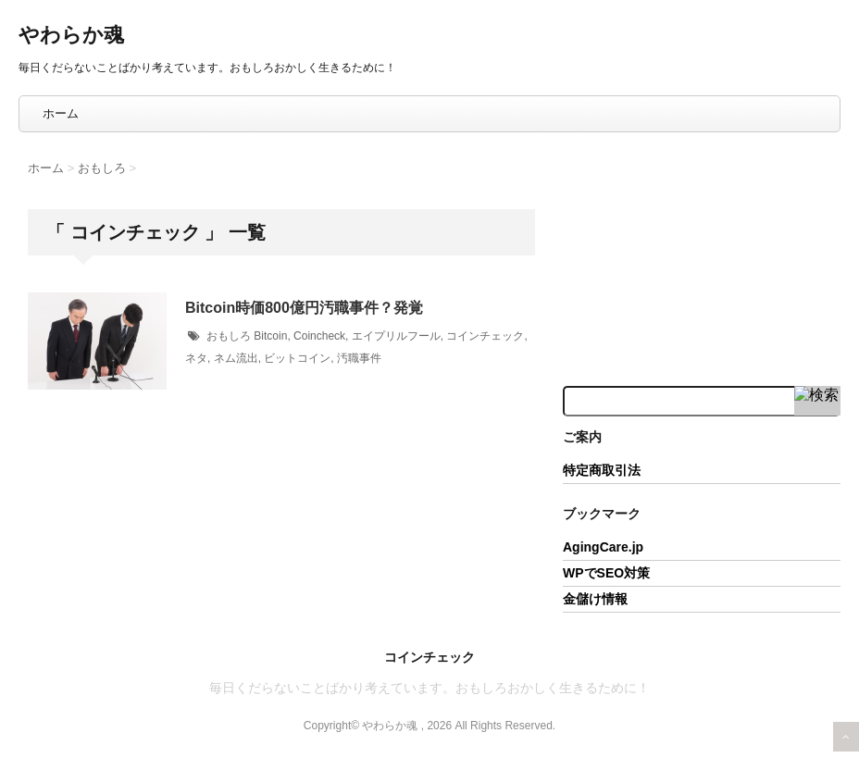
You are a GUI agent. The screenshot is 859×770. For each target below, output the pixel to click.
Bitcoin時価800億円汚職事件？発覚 (304, 308)
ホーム (61, 113)
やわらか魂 (71, 34)
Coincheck (319, 335)
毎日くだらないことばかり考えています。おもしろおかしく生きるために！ (429, 687)
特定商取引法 (602, 470)
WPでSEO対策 (606, 572)
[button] (97, 341)
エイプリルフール (396, 335)
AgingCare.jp (603, 547)
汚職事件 (359, 358)
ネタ (196, 358)
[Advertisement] (701, 257)
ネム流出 (236, 358)
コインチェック (485, 335)
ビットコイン (297, 358)
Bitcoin (270, 335)
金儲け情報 (595, 598)
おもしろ (228, 335)
